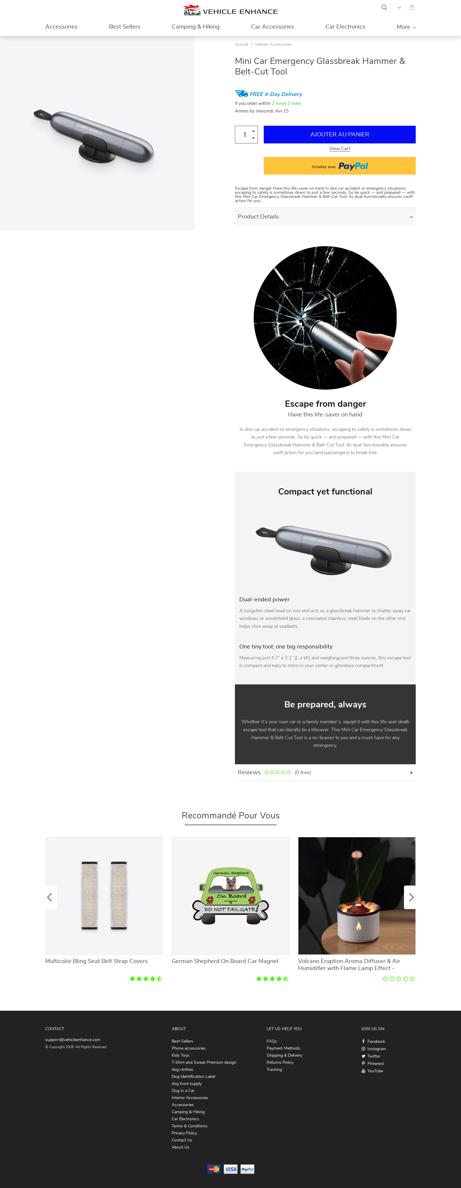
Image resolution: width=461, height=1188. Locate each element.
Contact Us (182, 1140)
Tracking (274, 1070)
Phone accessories (189, 1048)
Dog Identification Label (193, 1077)
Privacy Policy (184, 1133)
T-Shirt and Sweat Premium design (204, 1062)
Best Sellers (125, 27)
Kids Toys (180, 1055)
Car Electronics (345, 27)
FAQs (272, 1041)
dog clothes (182, 1070)
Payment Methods (283, 1048)
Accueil (241, 44)
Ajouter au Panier (339, 135)
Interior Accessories (273, 44)
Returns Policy (280, 1062)
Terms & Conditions (190, 1126)
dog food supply (187, 1084)
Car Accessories (272, 27)
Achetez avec (340, 166)
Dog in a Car (183, 1091)
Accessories (61, 27)
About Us (180, 1147)
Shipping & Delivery (284, 1055)
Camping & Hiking (196, 27)
